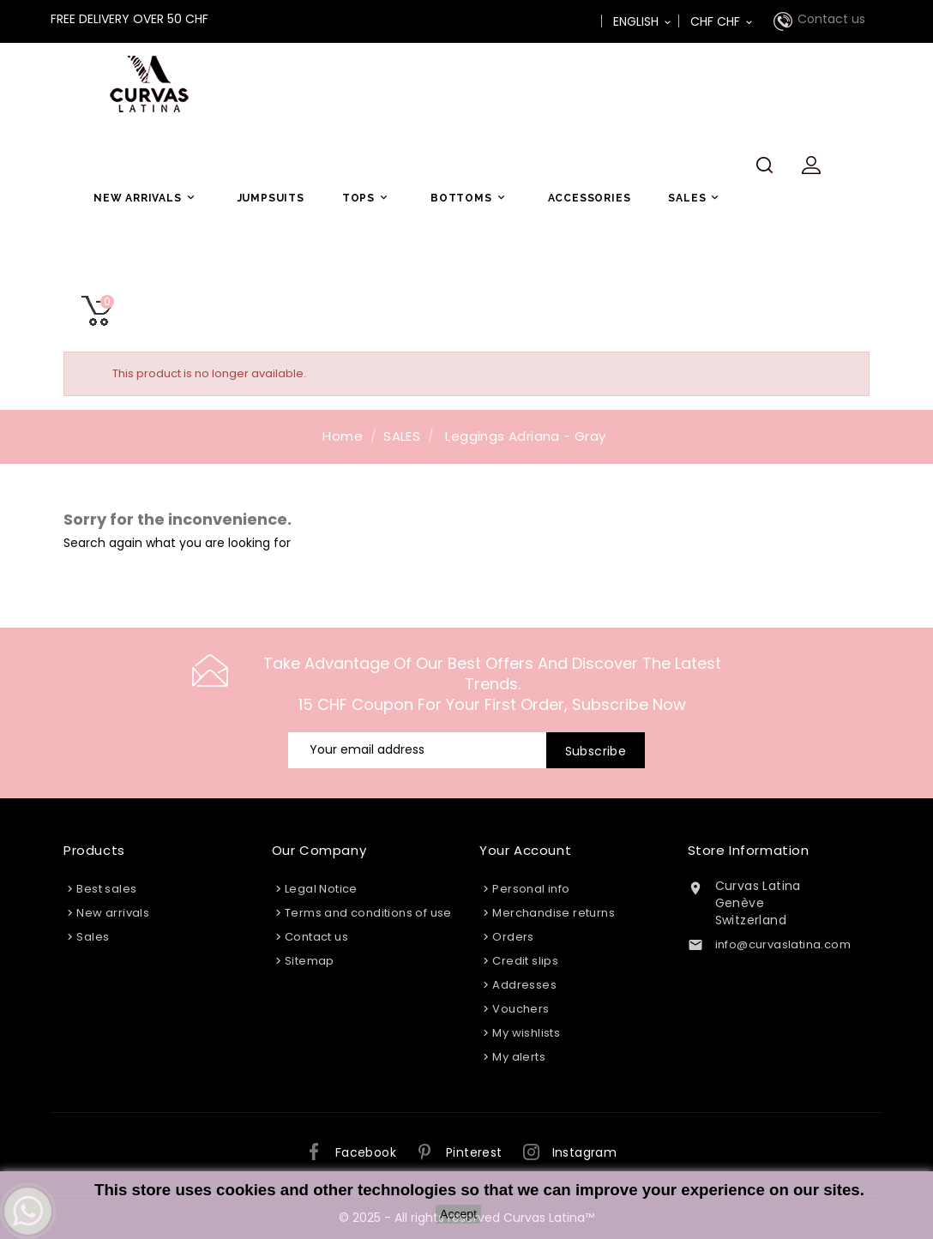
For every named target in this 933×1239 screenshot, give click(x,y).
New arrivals (112, 913)
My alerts (518, 1057)
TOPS (367, 198)
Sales (92, 937)
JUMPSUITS (271, 198)
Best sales (106, 889)
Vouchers (520, 1009)
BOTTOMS (470, 198)
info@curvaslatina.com (783, 944)
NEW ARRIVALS (146, 198)
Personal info (530, 889)
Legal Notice (321, 889)
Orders (512, 937)
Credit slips (525, 961)
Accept (458, 1214)
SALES (696, 198)
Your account (525, 850)
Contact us (831, 18)
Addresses (524, 985)
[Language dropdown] (643, 21)
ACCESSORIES (589, 198)
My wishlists (526, 1033)
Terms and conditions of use (368, 913)
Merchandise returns (553, 913)
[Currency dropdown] (722, 21)
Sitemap (309, 961)
